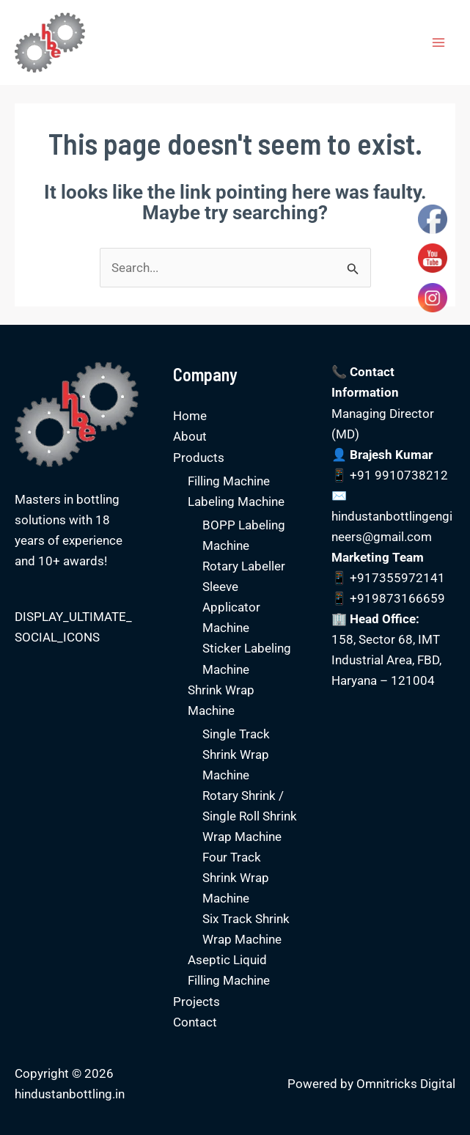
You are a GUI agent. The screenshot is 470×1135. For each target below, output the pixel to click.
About (190, 436)
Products (198, 457)
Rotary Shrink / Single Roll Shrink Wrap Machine (249, 816)
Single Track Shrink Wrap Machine (236, 754)
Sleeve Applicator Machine (231, 607)
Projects (196, 1001)
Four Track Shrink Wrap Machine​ (235, 878)
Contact (195, 1022)
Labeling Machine (236, 501)
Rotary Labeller (243, 566)
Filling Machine (229, 481)
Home (190, 415)
